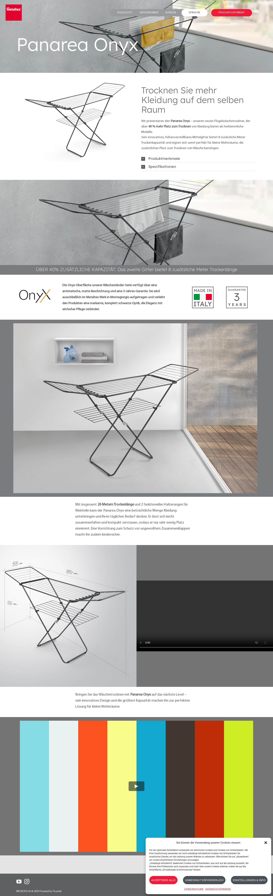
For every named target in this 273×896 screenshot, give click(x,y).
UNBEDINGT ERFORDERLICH (204, 880)
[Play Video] (137, 786)
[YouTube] (19, 881)
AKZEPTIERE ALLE (163, 880)
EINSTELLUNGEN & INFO (249, 880)
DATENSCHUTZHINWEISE (218, 889)
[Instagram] (26, 881)
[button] (266, 842)
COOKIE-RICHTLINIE (194, 889)
